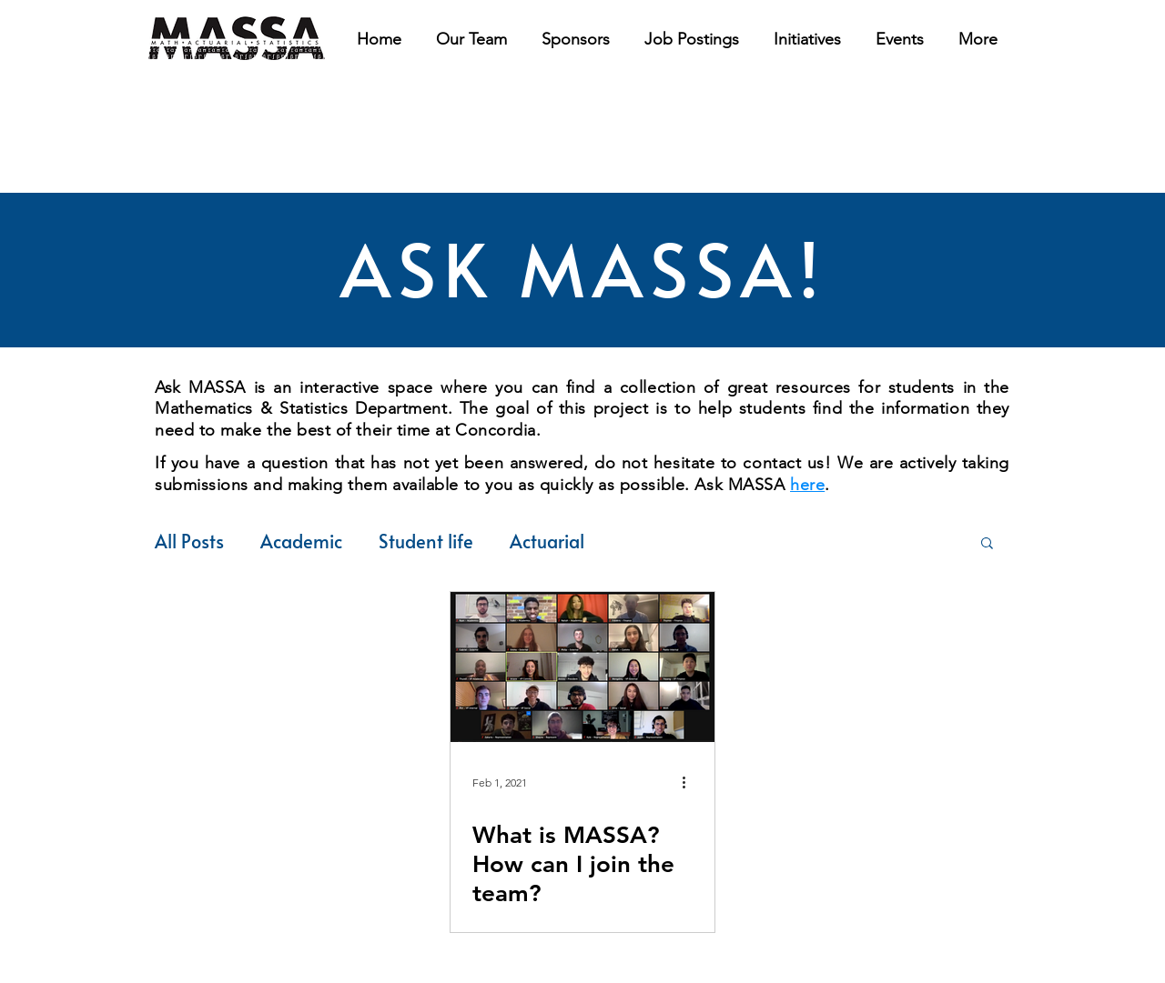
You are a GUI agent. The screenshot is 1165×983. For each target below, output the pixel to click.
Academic (301, 541)
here (807, 485)
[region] (237, 39)
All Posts (189, 541)
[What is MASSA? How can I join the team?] (582, 667)
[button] (691, 39)
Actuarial (547, 541)
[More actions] (690, 783)
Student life (426, 541)
